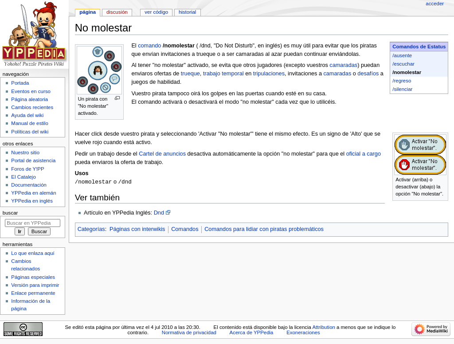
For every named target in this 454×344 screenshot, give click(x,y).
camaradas (343, 65)
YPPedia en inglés (32, 200)
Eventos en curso (31, 91)
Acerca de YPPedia (252, 332)
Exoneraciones (303, 332)
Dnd (159, 213)
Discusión (117, 12)
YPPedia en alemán (33, 192)
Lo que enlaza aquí (32, 253)
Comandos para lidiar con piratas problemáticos (264, 230)
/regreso (401, 80)
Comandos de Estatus (419, 46)
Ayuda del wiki (27, 115)
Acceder (435, 3)
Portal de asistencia (33, 160)
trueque (190, 73)
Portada (20, 83)
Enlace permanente (33, 293)
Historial (187, 12)
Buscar (10, 212)
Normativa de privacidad (189, 332)
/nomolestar (406, 72)
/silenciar (402, 89)
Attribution (323, 327)
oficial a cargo (363, 154)
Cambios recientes (32, 107)
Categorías (91, 230)
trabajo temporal (223, 73)
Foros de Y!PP (27, 169)
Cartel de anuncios (162, 154)
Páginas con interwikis (137, 230)
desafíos (368, 73)
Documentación (29, 185)
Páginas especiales (33, 277)
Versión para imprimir (35, 285)
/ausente (402, 55)
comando (149, 46)
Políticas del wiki (29, 131)
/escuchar (403, 63)
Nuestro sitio (25, 152)
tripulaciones (269, 73)
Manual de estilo (29, 123)
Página (87, 12)
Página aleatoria (29, 99)
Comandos (184, 230)
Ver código (156, 12)
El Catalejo (23, 177)
